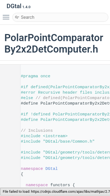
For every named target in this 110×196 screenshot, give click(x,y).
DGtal (51, 169)
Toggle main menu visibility (7, 14)
